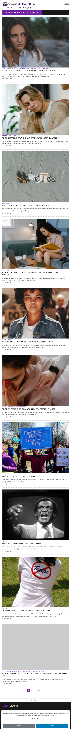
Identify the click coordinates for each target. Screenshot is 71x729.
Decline (19, 725)
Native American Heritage (37, 671)
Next (39, 690)
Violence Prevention (42, 68)
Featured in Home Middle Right (11, 671)
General (4, 136)
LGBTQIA (4, 474)
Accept (52, 725)
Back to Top (34, 700)
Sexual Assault (30, 68)
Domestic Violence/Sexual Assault (13, 68)
